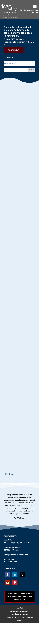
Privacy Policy (19, 608)
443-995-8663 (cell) (11, 550)
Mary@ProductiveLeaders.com (29, 10)
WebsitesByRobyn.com (19, 614)
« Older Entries (9, 474)
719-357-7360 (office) (12, 547)
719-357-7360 (34, 12)
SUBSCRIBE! (14, 50)
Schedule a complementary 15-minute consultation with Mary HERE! (19, 596)
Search (31, 70)
